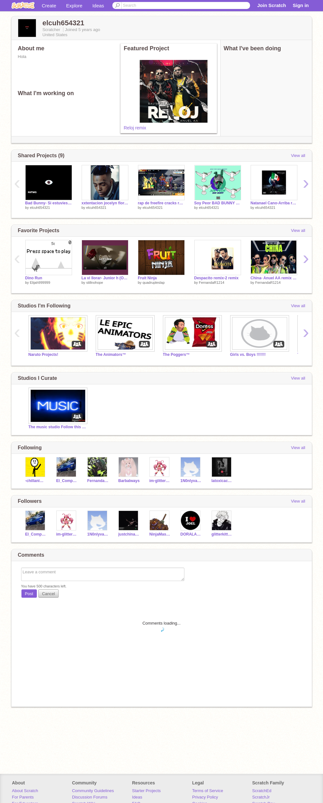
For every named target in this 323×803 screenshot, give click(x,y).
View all (298, 155)
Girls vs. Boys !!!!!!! (248, 354)
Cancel (48, 593)
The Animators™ (111, 354)
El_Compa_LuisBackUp (67, 481)
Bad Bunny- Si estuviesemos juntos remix (48, 203)
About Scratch (25, 790)
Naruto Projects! (43, 354)
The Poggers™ (176, 354)
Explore (74, 5)
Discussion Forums (90, 797)
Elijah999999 (40, 282)
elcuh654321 (40, 207)
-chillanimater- (36, 481)
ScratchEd (261, 790)
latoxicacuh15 (222, 481)
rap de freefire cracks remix (161, 203)
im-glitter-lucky (160, 481)
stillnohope (94, 282)
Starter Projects (146, 790)
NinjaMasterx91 (160, 534)
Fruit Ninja (147, 278)
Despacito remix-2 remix (216, 278)
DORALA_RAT (191, 534)
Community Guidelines (93, 790)
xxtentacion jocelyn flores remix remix (105, 203)
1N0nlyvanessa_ (191, 481)
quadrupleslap (153, 282)
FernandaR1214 (211, 282)
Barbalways (129, 481)
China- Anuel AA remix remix (274, 278)
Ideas (98, 5)
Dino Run (33, 278)
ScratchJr (261, 797)
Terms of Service (207, 790)
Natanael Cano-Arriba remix (274, 203)
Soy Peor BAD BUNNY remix (217, 203)
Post (29, 593)
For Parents (23, 797)
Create (49, 5)
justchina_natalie (129, 534)
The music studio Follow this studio (57, 427)
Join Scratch (271, 5)
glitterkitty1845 (222, 534)
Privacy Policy (205, 797)
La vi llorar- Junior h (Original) (105, 278)
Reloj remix (135, 127)
